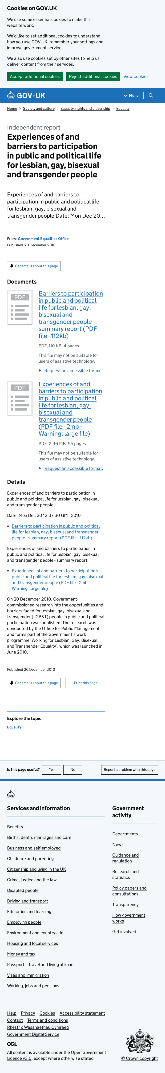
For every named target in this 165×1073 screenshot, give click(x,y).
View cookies (136, 76)
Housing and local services (32, 943)
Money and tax (21, 954)
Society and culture (39, 108)
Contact (15, 1020)
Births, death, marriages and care (39, 837)
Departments (125, 834)
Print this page (85, 683)
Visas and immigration (28, 975)
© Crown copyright (139, 1058)
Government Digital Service (33, 1034)
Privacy (28, 1013)
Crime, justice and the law (32, 879)
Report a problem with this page (129, 769)
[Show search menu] (151, 95)
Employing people (24, 922)
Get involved (124, 931)
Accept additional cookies (35, 76)
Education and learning (29, 911)
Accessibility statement (82, 1013)
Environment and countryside (35, 932)
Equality (122, 108)
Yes (55, 769)
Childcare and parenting (30, 858)
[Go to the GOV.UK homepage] (26, 95)
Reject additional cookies (93, 76)
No (76, 769)
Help (11, 1013)
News (118, 844)
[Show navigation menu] (131, 95)
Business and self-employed (34, 848)
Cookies (47, 1013)
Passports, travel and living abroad (40, 964)
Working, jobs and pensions (33, 985)
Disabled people (23, 890)
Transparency (125, 904)
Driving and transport (27, 901)
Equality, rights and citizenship (85, 108)
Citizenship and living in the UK (36, 869)
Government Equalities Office (43, 238)
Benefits (15, 826)
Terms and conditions (47, 1020)
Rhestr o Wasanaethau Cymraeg (38, 1027)
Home (12, 108)
